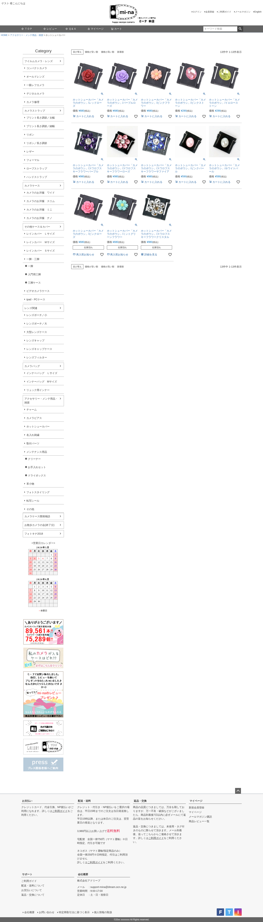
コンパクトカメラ (36, 68)
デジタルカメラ (35, 93)
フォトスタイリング (38, 492)
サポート (27, 874)
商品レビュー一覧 (199, 821)
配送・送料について (32, 885)
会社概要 (83, 874)
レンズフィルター (36, 357)
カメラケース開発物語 (37, 516)
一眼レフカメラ (35, 85)
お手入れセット (37, 467)
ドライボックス (37, 475)
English (258, 11)
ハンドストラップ (36, 176)
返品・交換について (32, 894)
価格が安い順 (91, 52)
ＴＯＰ (26, 28)
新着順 (120, 52)
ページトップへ (238, 791)
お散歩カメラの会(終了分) (39, 525)
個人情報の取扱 (103, 912)
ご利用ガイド (224, 11)
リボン (30, 134)
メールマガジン (243, 11)
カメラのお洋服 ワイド (40, 192)
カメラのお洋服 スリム (40, 201)
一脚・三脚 (32, 259)
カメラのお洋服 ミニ (39, 209)
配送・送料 (84, 800)
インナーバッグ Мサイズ (41, 381)
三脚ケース (34, 282)
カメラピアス (34, 418)
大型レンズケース (36, 332)
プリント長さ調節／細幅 (40, 126)
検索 (240, 28)
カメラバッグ (32, 366)
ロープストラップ (36, 168)
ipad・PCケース (35, 299)
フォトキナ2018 (33, 533)
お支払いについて (31, 890)
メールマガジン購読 (200, 816)
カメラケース (32, 185)
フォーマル (32, 160)
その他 (30, 509)
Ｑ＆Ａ (70, 28)
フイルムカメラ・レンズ (38, 61)
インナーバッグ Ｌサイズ (41, 373)
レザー (30, 151)
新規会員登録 (196, 807)
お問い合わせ (46, 912)
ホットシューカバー (38, 426)
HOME (4, 35)
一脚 (30, 266)
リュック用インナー (38, 390)
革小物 (30, 483)
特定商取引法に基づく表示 (74, 912)
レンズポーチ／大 (36, 323)
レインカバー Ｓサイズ (40, 250)
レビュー (50, 28)
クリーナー (34, 458)
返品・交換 (140, 800)
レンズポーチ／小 (36, 315)
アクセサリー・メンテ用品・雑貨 (26, 35)
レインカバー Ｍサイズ (40, 242)
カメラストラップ (34, 110)
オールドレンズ (35, 76)
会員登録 (209, 11)
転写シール (32, 500)
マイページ (95, 28)
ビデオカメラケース (38, 290)
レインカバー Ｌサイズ (40, 233)
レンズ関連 (30, 308)
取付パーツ (32, 443)
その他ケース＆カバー (37, 226)
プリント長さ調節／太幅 (40, 117)
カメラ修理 (32, 102)
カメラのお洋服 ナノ (39, 218)
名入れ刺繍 (32, 434)
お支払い (27, 800)
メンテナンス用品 (36, 451)
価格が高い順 (107, 52)
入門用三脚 (34, 274)
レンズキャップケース (39, 348)
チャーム (31, 409)
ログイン (197, 11)
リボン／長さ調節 (36, 143)
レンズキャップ (35, 340)
